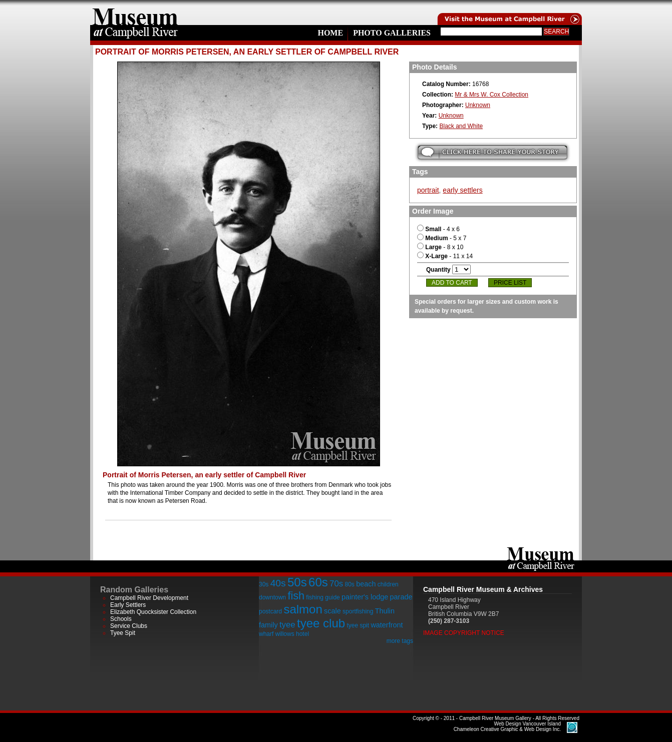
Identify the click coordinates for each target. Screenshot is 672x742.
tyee (287, 624)
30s (263, 584)
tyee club (321, 623)
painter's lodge (365, 597)
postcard (270, 611)
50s (297, 582)
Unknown (477, 105)
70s (336, 583)
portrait (428, 190)
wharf (266, 633)
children (388, 584)
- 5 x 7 (441, 238)
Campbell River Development (149, 597)
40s (278, 583)
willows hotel (292, 633)
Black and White (461, 126)
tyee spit (358, 625)
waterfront (387, 625)
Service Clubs (128, 625)
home (135, 12)
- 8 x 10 (440, 247)
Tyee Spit (122, 632)
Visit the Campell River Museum (509, 12)
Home (330, 33)
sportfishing (358, 611)
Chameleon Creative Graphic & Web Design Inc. (507, 726)
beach (366, 584)
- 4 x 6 (438, 229)
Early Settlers (128, 604)
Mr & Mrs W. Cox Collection (491, 94)
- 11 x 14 (445, 256)
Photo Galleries (392, 33)
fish (295, 595)
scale (332, 611)
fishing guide (323, 597)
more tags (400, 640)
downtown (272, 597)
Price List (510, 282)
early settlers (462, 190)
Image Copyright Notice (463, 632)
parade (401, 597)
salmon (302, 609)
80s (349, 584)
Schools (121, 618)
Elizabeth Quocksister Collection (153, 611)
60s (318, 582)
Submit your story (492, 152)
